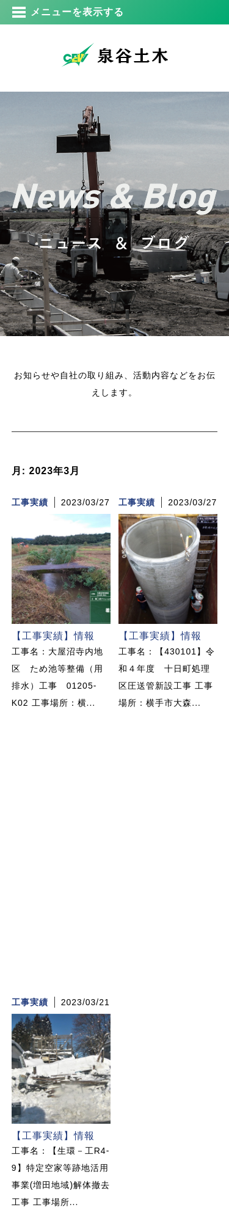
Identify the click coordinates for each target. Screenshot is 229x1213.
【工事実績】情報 (53, 636)
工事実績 (30, 502)
